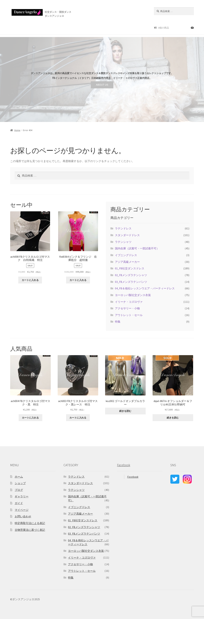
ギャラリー (21, 496)
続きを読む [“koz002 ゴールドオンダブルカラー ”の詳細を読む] (125, 410)
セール (38, 27)
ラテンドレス (123, 228)
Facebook (123, 465)
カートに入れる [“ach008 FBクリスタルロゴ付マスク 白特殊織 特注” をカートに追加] (30, 280)
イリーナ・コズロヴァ (129, 301)
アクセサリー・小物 (127, 308)
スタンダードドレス (127, 235)
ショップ (25, 27)
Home (17, 130)
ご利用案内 (52, 27)
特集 (117, 321)
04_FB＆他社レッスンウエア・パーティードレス (145, 288)
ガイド (19, 503)
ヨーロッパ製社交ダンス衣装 (133, 295)
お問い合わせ (98, 27)
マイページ (21, 510)
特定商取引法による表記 (30, 523)
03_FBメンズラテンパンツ (131, 281)
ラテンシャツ (123, 242)
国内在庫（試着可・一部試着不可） (137, 248)
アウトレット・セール (129, 315)
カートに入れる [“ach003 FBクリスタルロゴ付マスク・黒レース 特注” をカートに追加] (77, 417)
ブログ (82, 27)
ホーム (13, 27)
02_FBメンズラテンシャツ (131, 275)
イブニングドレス (126, 255)
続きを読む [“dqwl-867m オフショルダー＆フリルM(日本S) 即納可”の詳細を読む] (173, 417)
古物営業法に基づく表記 (30, 530)
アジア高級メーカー (127, 262)
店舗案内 (68, 27)
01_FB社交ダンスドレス (129, 268)
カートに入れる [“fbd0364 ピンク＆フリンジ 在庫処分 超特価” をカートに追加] (78, 280)
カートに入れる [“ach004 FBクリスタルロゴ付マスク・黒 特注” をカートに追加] (30, 417)
